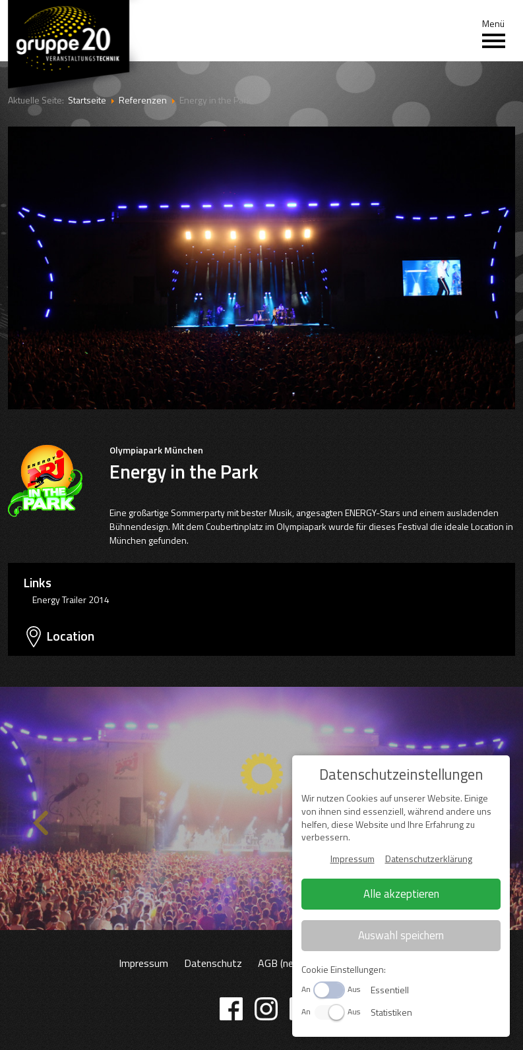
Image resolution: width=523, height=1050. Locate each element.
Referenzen (143, 100)
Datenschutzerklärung (428, 858)
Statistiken (391, 1012)
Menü (493, 33)
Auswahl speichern (401, 935)
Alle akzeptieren (401, 893)
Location (70, 636)
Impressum (143, 963)
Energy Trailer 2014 (70, 599)
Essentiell (390, 990)
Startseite (87, 100)
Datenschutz (213, 963)
